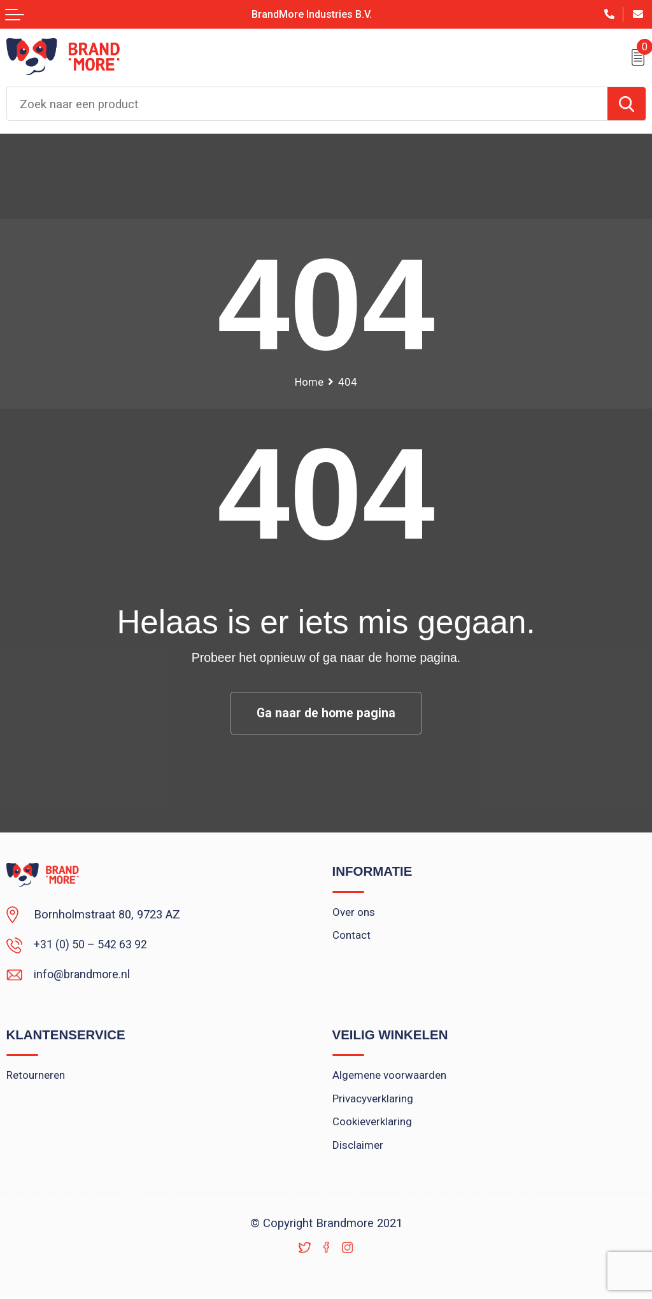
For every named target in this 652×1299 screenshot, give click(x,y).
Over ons (353, 912)
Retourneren (35, 1077)
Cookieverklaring (372, 1124)
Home (309, 382)
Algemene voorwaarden (389, 1077)
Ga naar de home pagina (326, 713)
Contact (351, 936)
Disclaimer (357, 1147)
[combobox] (307, 103)
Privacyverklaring (373, 1100)
